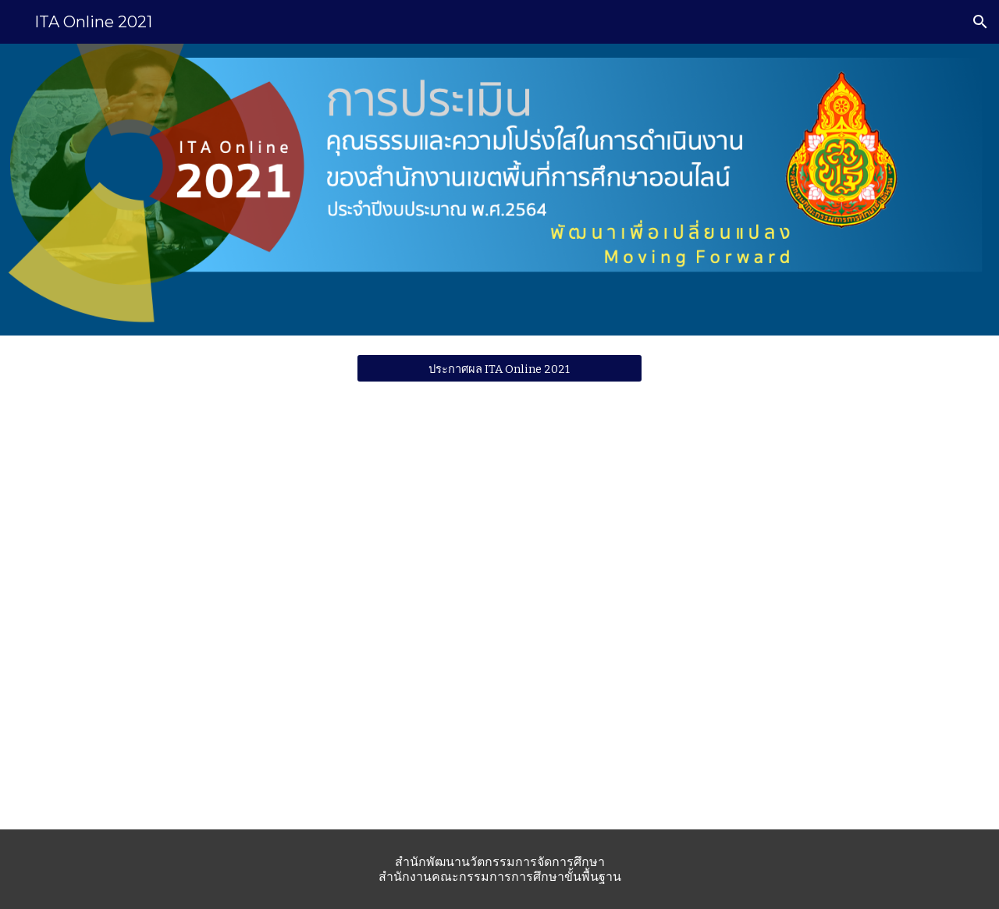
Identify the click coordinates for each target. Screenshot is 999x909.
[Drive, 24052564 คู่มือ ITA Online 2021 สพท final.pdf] (807, 614)
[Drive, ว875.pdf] (499, 614)
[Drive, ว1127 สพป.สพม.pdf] (191, 615)
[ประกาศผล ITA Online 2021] (499, 368)
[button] (980, 22)
